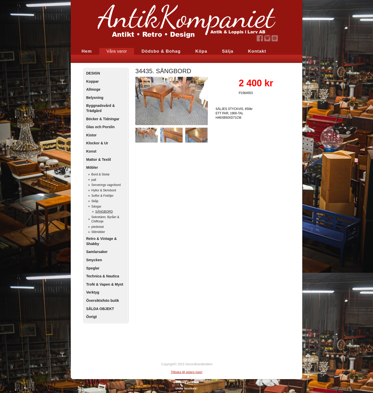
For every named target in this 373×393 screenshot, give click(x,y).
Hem (87, 51)
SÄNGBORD (104, 211)
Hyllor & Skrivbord (103, 190)
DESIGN (93, 73)
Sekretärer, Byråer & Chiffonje (105, 219)
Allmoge (93, 89)
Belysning (94, 98)
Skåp (94, 201)
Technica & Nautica (102, 276)
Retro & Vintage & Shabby (101, 241)
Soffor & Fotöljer (102, 196)
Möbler (92, 167)
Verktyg (92, 292)
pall (93, 180)
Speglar (92, 268)
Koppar (92, 81)
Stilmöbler (98, 232)
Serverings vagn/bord (106, 185)
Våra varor (116, 51)
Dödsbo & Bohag (161, 51)
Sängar (96, 206)
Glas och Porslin (100, 127)
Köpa (201, 51)
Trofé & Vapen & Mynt (104, 284)
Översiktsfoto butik (102, 300)
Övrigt (91, 317)
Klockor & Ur (97, 143)
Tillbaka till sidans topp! (186, 372)
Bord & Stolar (100, 174)
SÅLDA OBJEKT (100, 309)
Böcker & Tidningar (102, 119)
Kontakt (257, 51)
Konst (91, 151)
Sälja (228, 51)
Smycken (94, 260)
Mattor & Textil (98, 159)
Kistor (91, 135)
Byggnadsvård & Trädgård (100, 108)
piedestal (97, 227)
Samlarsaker (97, 252)
